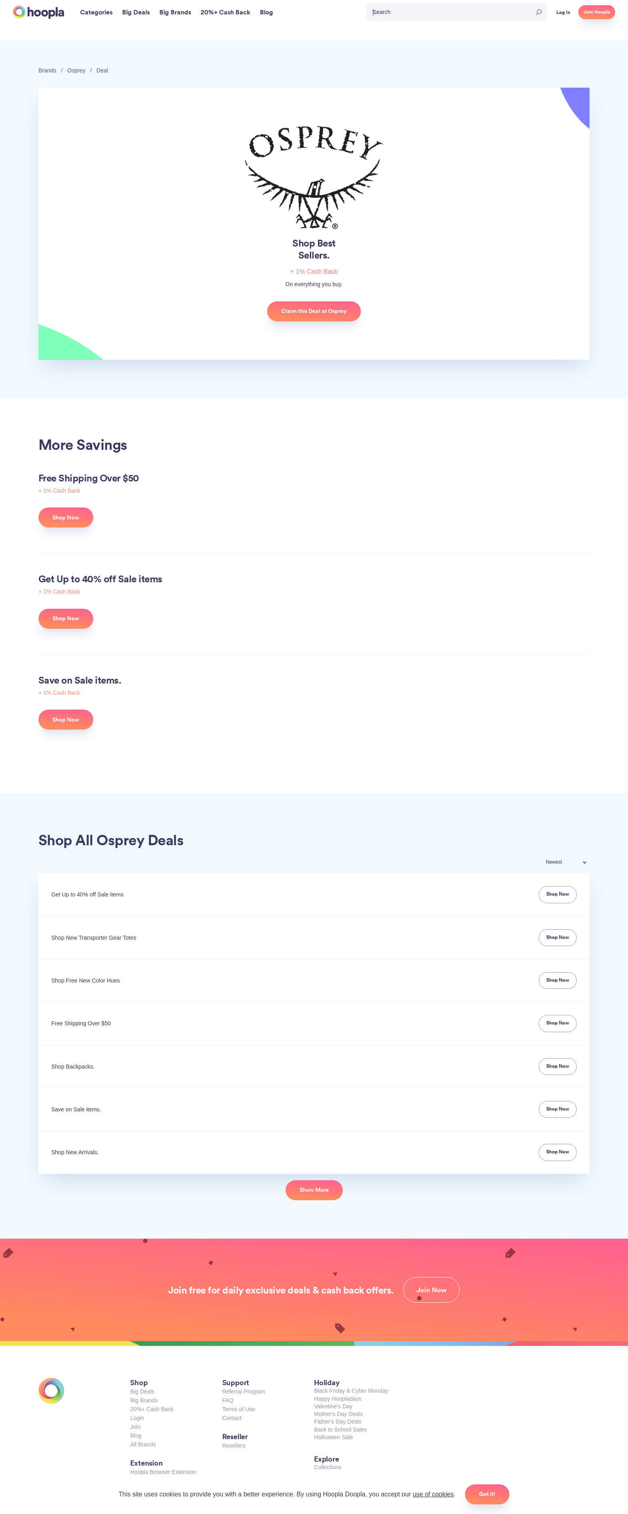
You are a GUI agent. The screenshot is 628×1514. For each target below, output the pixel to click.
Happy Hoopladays (337, 1399)
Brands (47, 70)
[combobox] (572, 863)
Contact (232, 1418)
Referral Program (243, 1391)
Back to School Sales (340, 1429)
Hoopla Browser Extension (163, 1472)
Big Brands (143, 1400)
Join (135, 1427)
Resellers (234, 1445)
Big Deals (142, 1391)
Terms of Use (238, 1409)
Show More (314, 1190)
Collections (327, 1467)
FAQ (227, 1400)
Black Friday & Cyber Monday (351, 1391)
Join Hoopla (597, 12)
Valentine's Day (333, 1406)
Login (137, 1418)
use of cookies (433, 1494)
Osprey (76, 70)
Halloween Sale (333, 1437)
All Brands (143, 1444)
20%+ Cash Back (151, 1409)
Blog (135, 1435)
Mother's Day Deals (338, 1414)
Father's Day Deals (338, 1421)
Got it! (487, 1494)
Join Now (432, 1289)
